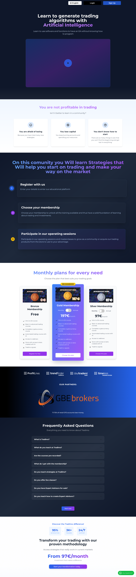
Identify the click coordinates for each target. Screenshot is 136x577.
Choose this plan (68, 355)
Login (92, 3)
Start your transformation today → (68, 567)
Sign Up (112, 3)
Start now (68, 508)
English (75, 3)
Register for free (34, 354)
